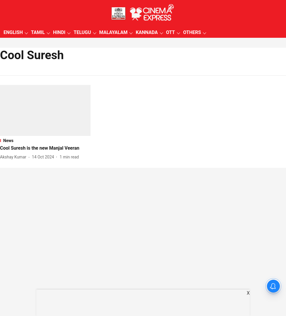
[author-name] (14, 157)
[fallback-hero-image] (45, 110)
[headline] (45, 148)
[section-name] (45, 140)
